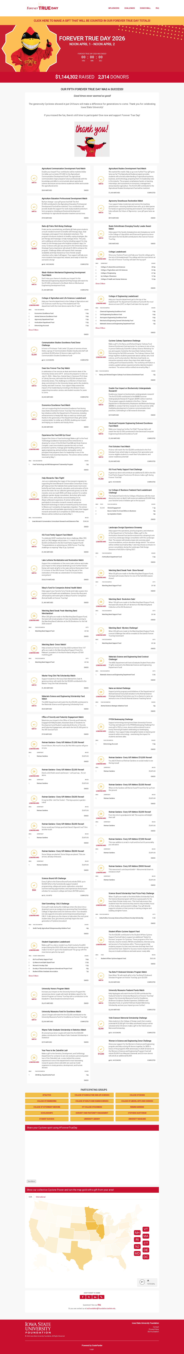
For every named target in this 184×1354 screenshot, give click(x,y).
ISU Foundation (153, 1332)
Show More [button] (33, 330)
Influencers (113, 8)
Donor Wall (145, 8)
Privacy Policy (154, 1329)
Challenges (129, 8)
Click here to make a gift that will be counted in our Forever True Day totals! (92, 20)
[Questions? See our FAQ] (99, 1305)
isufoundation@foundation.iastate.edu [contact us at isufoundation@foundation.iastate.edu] (101, 1308)
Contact (156, 1327)
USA (30, 1197)
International (40, 1197)
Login (92, 1349)
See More (31, 1181)
